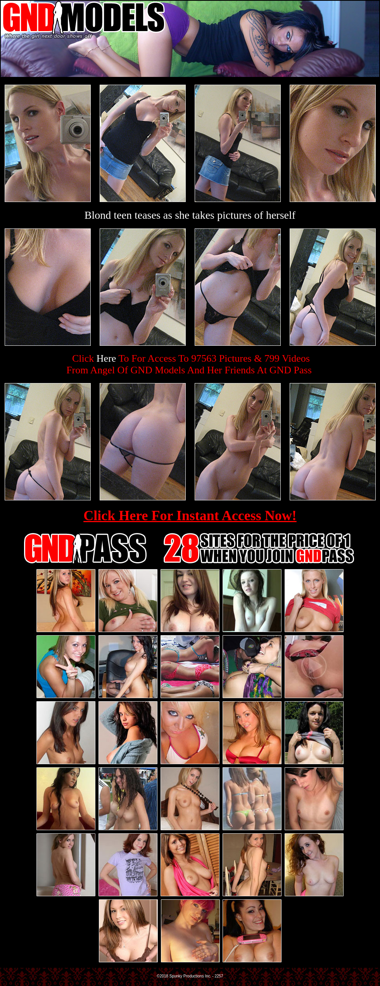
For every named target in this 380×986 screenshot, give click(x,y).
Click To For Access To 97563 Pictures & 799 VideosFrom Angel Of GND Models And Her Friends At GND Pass (189, 364)
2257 (218, 976)
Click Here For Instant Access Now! (190, 515)
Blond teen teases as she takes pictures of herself (190, 215)
